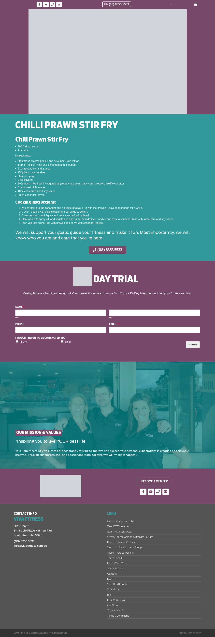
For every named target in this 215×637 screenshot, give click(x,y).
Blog (109, 595)
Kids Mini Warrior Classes (121, 542)
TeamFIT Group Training (120, 553)
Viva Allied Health (117, 584)
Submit (192, 344)
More (110, 579)
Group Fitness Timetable (121, 521)
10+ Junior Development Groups (125, 547)
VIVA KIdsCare (115, 569)
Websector (194, 633)
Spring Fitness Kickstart (120, 532)
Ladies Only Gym (116, 563)
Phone (19, 324)
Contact (112, 574)
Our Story (112, 605)
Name (20, 307)
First (17, 318)
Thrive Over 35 (115, 558)
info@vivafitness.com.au (30, 546)
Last (111, 318)
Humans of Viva (116, 600)
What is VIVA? (115, 611)
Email (114, 324)
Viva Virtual (113, 589)
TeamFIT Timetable (118, 526)
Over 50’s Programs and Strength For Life (130, 537)
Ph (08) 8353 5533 (116, 4)
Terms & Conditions (118, 616)
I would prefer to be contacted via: (40, 338)
